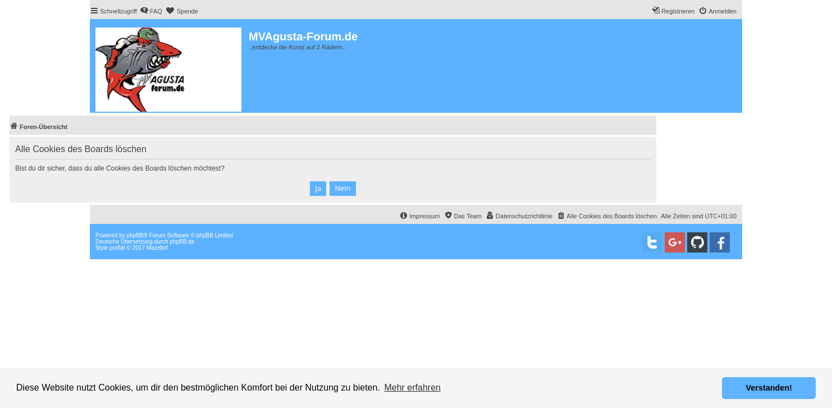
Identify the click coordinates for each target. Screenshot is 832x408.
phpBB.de (182, 242)
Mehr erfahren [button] (412, 387)
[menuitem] (151, 11)
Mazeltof (157, 248)
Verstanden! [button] (769, 387)
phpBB (135, 235)
